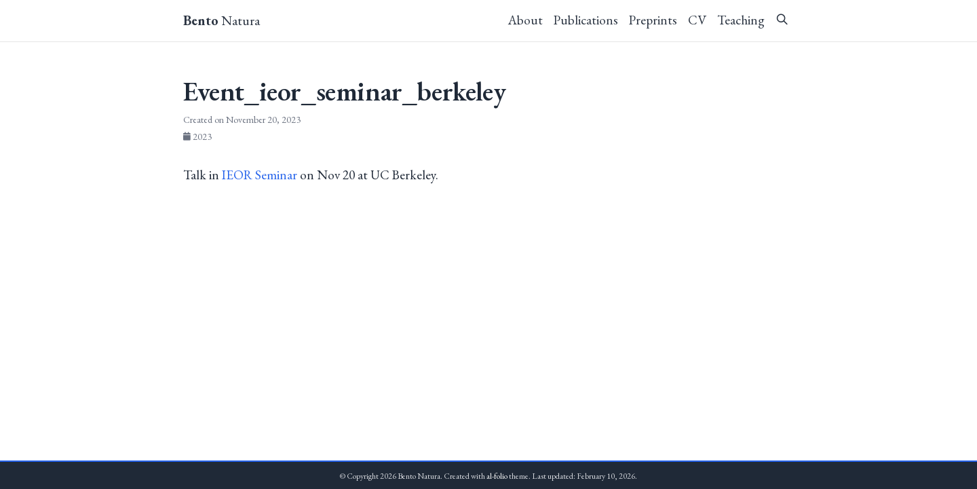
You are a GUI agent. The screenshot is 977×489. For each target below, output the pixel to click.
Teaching (741, 20)
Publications (586, 20)
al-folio (496, 476)
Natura (221, 20)
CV (697, 20)
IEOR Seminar (259, 174)
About (525, 20)
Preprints (653, 20)
